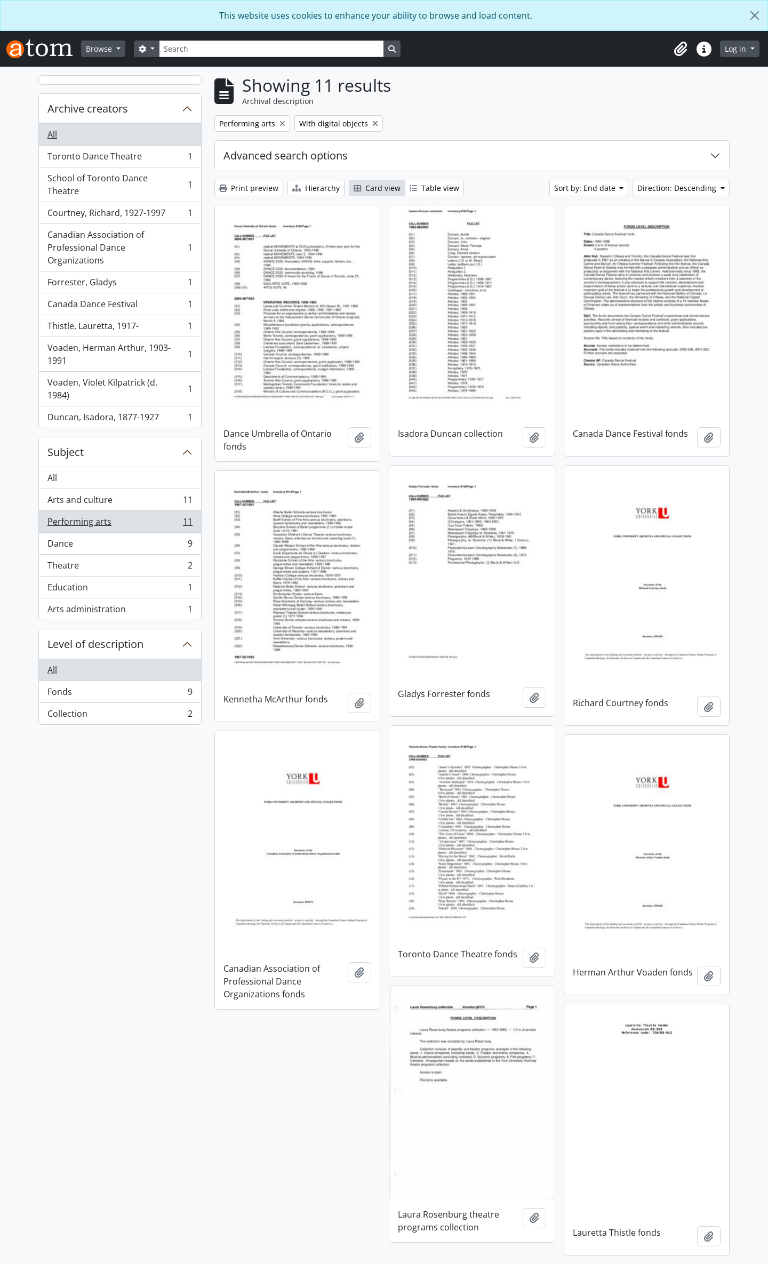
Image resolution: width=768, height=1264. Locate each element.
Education (120, 589)
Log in (736, 49)
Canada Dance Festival (120, 306)
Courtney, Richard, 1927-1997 (120, 215)
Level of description (95, 644)
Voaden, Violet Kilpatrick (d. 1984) (120, 389)
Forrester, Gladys (120, 284)
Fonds (120, 694)
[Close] (754, 15)
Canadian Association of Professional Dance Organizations (120, 247)
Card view (377, 188)
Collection (120, 715)
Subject (65, 452)
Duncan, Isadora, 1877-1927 (120, 419)
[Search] (271, 49)
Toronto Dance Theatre (120, 158)
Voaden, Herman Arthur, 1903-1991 (120, 354)
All (52, 134)
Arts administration (120, 611)
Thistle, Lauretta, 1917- (120, 328)
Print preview (248, 188)
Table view (434, 188)
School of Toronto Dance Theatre (120, 184)
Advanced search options (285, 155)
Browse (100, 49)
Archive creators (87, 108)
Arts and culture (120, 502)
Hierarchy (316, 188)
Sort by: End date (586, 188)
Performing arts (120, 524)
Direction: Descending (677, 188)
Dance (120, 546)
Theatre (120, 568)
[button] (680, 49)
